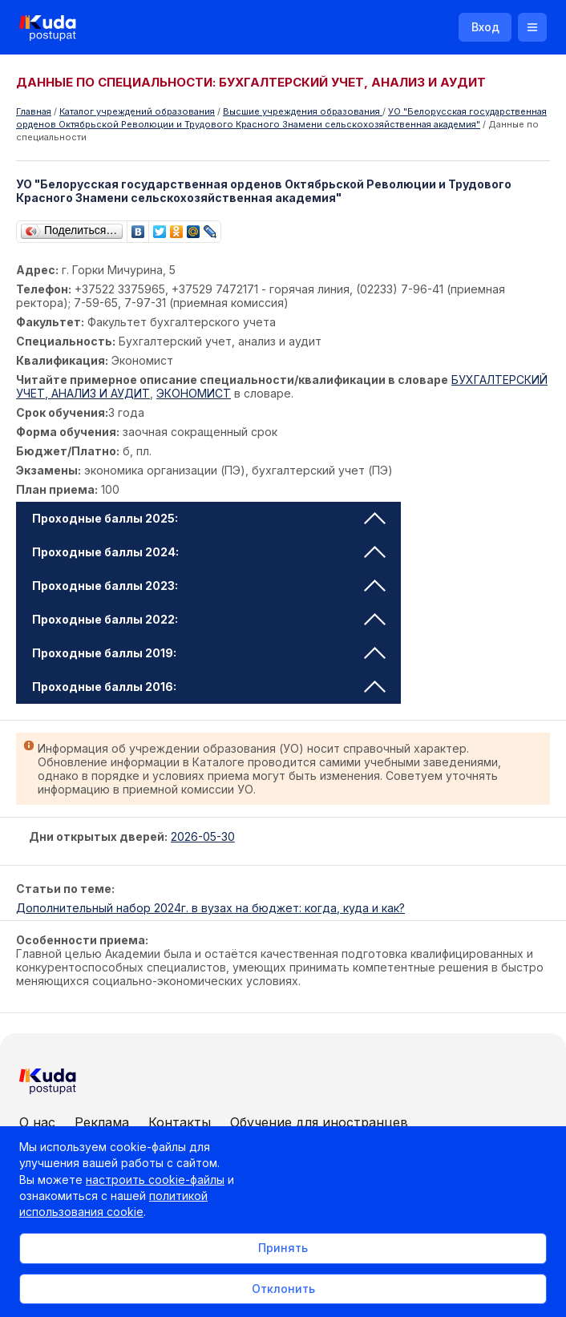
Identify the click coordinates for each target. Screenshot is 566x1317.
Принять (283, 1247)
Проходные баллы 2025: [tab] (209, 518)
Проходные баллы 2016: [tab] (209, 686)
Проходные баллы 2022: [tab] (209, 619)
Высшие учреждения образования (302, 111)
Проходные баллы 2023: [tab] (209, 585)
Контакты (179, 1122)
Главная (33, 111)
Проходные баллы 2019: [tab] (209, 653)
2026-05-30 (203, 836)
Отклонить (283, 1288)
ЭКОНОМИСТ (193, 393)
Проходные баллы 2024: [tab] (209, 552)
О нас (37, 1122)
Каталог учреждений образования (137, 111)
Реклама (102, 1122)
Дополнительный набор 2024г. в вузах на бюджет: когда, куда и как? (210, 908)
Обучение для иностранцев (319, 1122)
